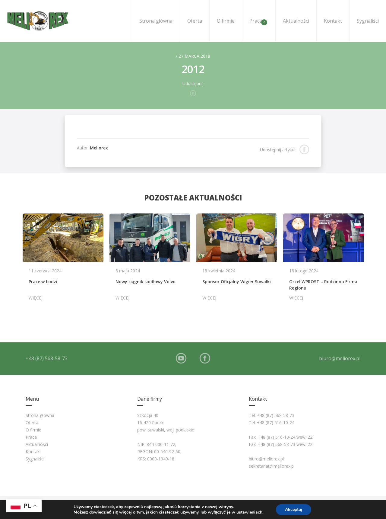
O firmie (226, 21)
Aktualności (296, 21)
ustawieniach (249, 512)
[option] (63, 259)
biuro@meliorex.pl (339, 358)
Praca (258, 21)
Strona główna (155, 21)
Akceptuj (293, 509)
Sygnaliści (368, 21)
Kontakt (333, 21)
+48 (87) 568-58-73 (47, 358)
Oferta (194, 21)
